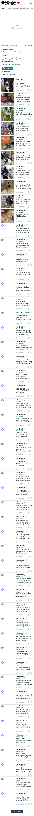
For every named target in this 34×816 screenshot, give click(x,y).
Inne (19, 58)
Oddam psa (19, 79)
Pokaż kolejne (17, 811)
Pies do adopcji (21, 94)
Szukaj (3, 8)
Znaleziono (16, 65)
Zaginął (6, 65)
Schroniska (14, 45)
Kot (12, 58)
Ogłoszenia (6, 51)
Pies (5, 58)
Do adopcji (7, 68)
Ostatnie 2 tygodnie (9, 74)
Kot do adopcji (20, 138)
